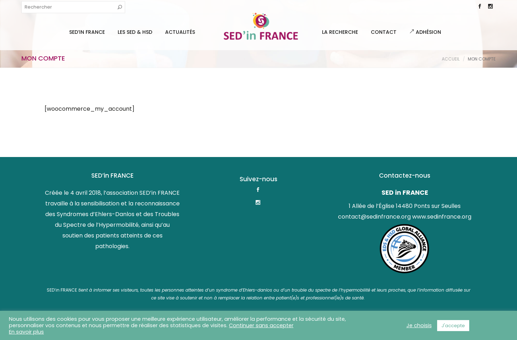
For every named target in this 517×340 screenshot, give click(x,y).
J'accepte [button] (453, 325)
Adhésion (425, 32)
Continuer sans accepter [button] (261, 325)
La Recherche (340, 32)
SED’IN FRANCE (87, 32)
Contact (383, 32)
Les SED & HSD (135, 32)
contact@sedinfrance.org (374, 217)
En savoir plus (26, 332)
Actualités (180, 32)
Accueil (451, 59)
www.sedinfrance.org (441, 217)
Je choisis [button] (419, 325)
